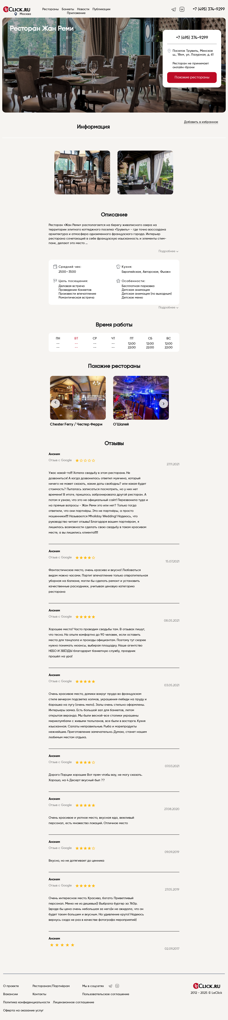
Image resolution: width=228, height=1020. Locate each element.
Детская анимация (136, 289)
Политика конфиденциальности (26, 1002)
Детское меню (132, 297)
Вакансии (10, 994)
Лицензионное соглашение (73, 1002)
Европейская (131, 271)
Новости (83, 9)
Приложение (76, 13)
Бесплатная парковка (138, 286)
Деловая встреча (72, 286)
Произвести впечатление (77, 293)
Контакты (39, 994)
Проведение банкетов (75, 289)
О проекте (11, 986)
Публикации (101, 9)
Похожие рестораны (192, 77)
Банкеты (68, 9)
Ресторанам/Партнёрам (51, 986)
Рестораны (50, 9)
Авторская (150, 271)
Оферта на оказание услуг (23, 1010)
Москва (22, 14)
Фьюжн (165, 271)
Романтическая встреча (76, 297)
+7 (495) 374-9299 (209, 9)
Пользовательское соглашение (105, 994)
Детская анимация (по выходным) (147, 293)
